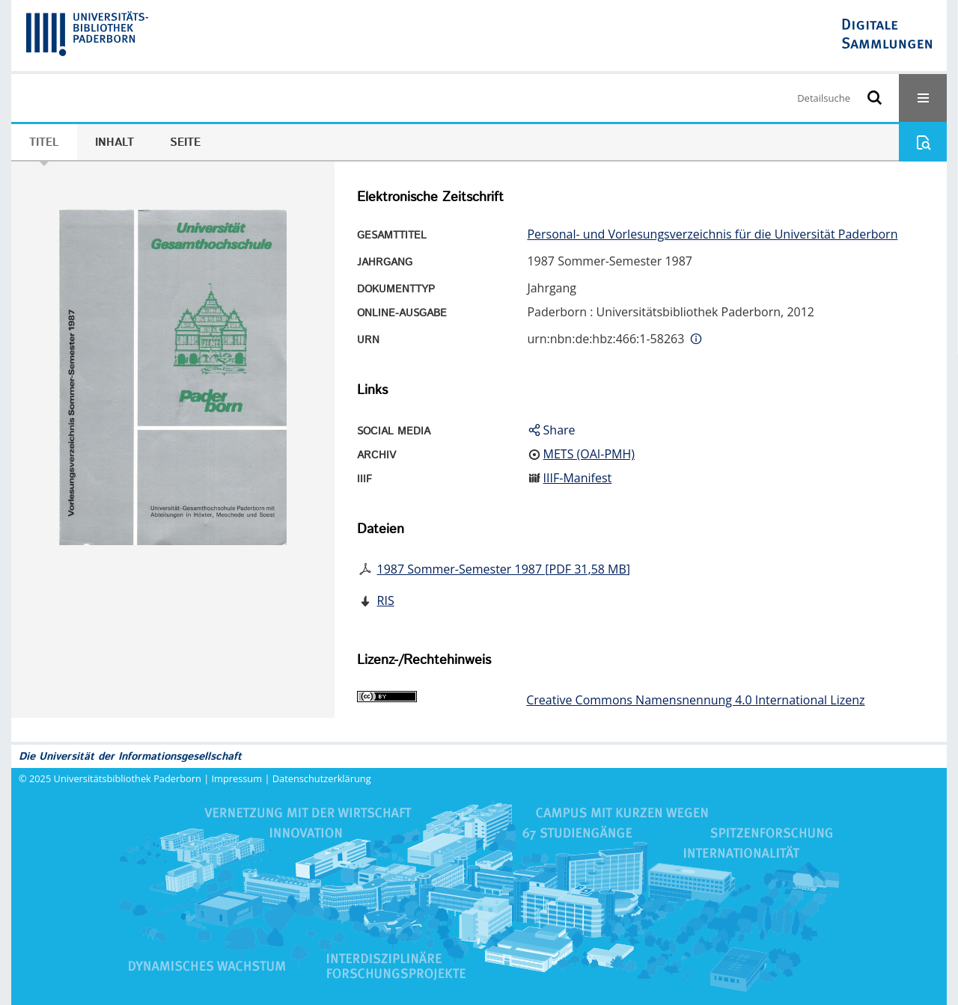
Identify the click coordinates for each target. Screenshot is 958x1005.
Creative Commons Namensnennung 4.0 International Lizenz (695, 700)
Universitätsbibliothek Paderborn (127, 778)
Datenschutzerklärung (321, 778)
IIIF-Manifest (577, 478)
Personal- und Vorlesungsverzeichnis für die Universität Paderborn (712, 234)
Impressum (237, 778)
